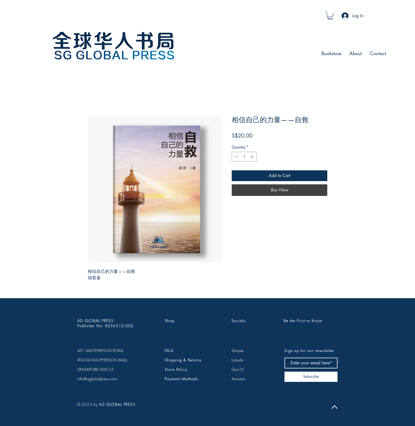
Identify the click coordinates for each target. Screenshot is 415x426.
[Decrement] (236, 156)
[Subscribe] (311, 377)
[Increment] (252, 156)
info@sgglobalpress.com (97, 378)
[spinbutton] (244, 156)
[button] (330, 16)
